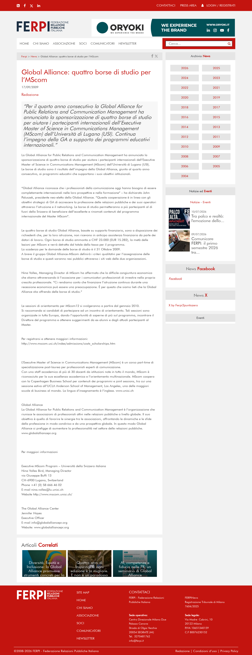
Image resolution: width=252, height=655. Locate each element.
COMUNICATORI (103, 43)
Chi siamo (41, 43)
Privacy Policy (229, 651)
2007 (216, 156)
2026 (184, 68)
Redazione (182, 651)
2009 (216, 146)
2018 (184, 107)
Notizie (195, 202)
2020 (184, 97)
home (24, 43)
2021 (216, 88)
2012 (184, 137)
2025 (216, 68)
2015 (216, 117)
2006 (184, 166)
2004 (184, 176)
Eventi (207, 202)
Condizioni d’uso (205, 651)
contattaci (166, 5)
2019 (216, 97)
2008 (184, 156)
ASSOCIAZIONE (64, 43)
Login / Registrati (218, 5)
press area (188, 5)
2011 (216, 137)
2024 (184, 78)
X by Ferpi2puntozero (183, 305)
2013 (216, 127)
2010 (184, 146)
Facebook (175, 279)
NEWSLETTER (127, 43)
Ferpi (24, 56)
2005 (216, 166)
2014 (184, 127)
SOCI (83, 43)
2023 (216, 78)
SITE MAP (83, 592)
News (34, 56)
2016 (184, 117)
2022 (184, 88)
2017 (216, 107)
